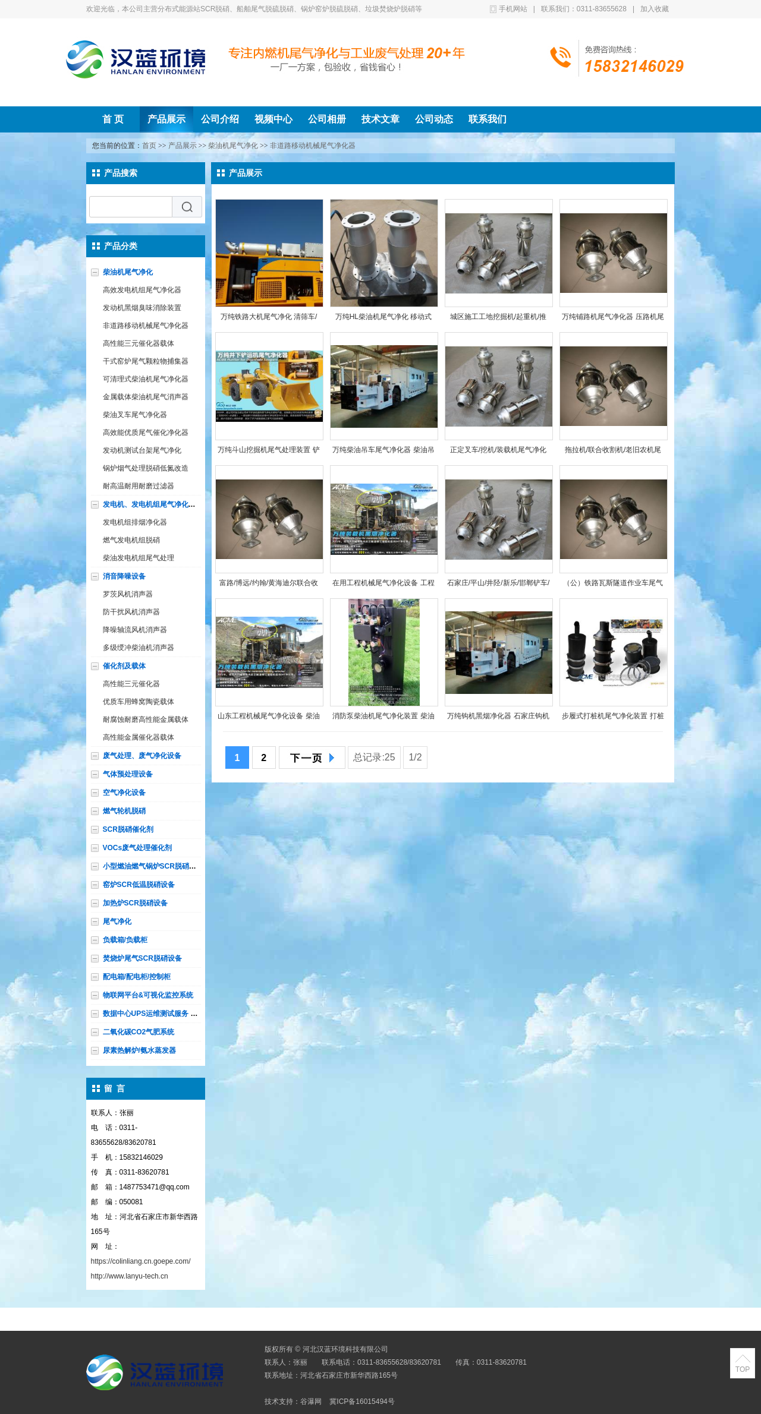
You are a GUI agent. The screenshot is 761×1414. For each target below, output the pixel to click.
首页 (149, 145)
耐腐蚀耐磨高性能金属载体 (145, 719)
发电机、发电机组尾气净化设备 (153, 504)
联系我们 (487, 119)
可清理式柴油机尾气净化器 (145, 379)
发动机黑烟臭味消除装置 (142, 308)
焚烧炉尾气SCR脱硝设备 (142, 958)
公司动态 (434, 119)
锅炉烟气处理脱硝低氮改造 (145, 468)
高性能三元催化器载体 (138, 343)
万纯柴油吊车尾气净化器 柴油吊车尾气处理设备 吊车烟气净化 (383, 452)
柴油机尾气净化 (233, 145)
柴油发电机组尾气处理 (138, 558)
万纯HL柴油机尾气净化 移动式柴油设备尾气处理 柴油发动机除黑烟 (383, 319)
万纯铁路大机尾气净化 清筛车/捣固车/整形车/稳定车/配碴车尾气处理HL (268, 319)
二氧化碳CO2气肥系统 (139, 1032)
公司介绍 (220, 119)
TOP (742, 1369)
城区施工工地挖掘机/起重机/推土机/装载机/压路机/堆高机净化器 (498, 319)
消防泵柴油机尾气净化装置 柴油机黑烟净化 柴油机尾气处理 (383, 718)
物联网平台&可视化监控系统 (148, 995)
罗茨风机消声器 (128, 594)
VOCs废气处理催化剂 (137, 848)
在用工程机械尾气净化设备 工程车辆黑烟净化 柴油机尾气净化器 (383, 585)
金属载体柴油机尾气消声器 (145, 397)
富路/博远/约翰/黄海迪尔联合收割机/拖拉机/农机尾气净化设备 (268, 585)
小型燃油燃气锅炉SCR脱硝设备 (153, 866)
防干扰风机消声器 (131, 612)
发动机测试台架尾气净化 (142, 450)
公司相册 (327, 119)
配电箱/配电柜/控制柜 (137, 977)
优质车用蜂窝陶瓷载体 (138, 701)
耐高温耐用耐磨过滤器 (138, 486)
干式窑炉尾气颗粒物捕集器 (145, 361)
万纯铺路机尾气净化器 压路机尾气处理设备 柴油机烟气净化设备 (612, 319)
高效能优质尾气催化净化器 (145, 432)
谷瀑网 (311, 1401)
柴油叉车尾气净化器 (135, 415)
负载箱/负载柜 (125, 940)
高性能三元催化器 (131, 684)
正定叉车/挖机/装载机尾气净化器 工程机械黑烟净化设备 (498, 452)
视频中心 (273, 119)
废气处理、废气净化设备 (142, 756)
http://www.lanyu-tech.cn (129, 1276)
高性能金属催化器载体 (138, 737)
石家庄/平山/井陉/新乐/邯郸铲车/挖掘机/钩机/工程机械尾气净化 (498, 585)
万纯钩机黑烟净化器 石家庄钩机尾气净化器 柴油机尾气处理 (498, 718)
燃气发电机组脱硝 (131, 540)
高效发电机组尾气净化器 (142, 290)
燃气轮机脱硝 (124, 811)
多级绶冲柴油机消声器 (138, 647)
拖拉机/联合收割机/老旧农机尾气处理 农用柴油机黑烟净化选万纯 (612, 452)
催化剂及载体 (124, 666)
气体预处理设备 (128, 774)
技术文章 (380, 119)
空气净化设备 (124, 792)
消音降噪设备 (124, 576)
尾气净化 (117, 921)
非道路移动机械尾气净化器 (313, 145)
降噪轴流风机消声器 (135, 630)
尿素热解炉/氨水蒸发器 (139, 1050)
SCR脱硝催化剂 (128, 829)
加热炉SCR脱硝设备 (135, 903)
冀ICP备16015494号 (361, 1401)
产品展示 (166, 119)
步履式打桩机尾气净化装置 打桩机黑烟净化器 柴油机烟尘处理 (612, 718)
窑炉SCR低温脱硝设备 (139, 884)
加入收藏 (654, 9)
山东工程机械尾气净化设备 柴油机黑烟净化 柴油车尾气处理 (268, 718)
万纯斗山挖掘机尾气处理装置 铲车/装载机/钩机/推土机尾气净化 (268, 452)
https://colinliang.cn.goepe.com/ (141, 1261)
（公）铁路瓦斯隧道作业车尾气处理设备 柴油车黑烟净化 (613, 585)
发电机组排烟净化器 (135, 522)
